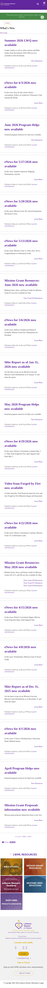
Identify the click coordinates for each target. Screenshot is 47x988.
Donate (23, 954)
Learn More (38, 103)
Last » (29, 836)
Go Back (7, 23)
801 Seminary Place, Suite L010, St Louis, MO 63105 (23, 932)
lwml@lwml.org (23, 958)
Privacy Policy (22, 936)
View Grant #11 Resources (33, 583)
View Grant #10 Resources (33, 298)
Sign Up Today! (23, 973)
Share (5, 842)
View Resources (37, 61)
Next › (25, 836)
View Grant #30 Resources (33, 586)
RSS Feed (3, 33)
